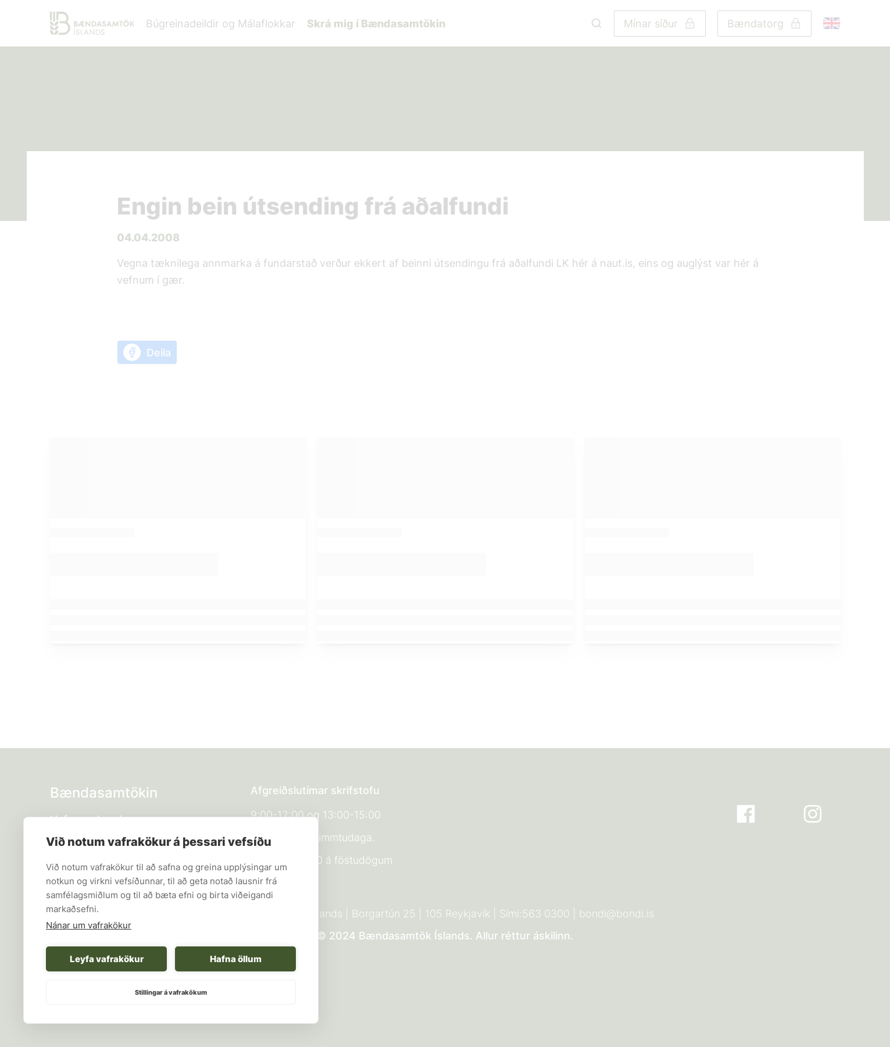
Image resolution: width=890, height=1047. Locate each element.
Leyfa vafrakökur (107, 958)
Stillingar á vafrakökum (171, 992)
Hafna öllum (236, 958)
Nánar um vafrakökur (88, 925)
